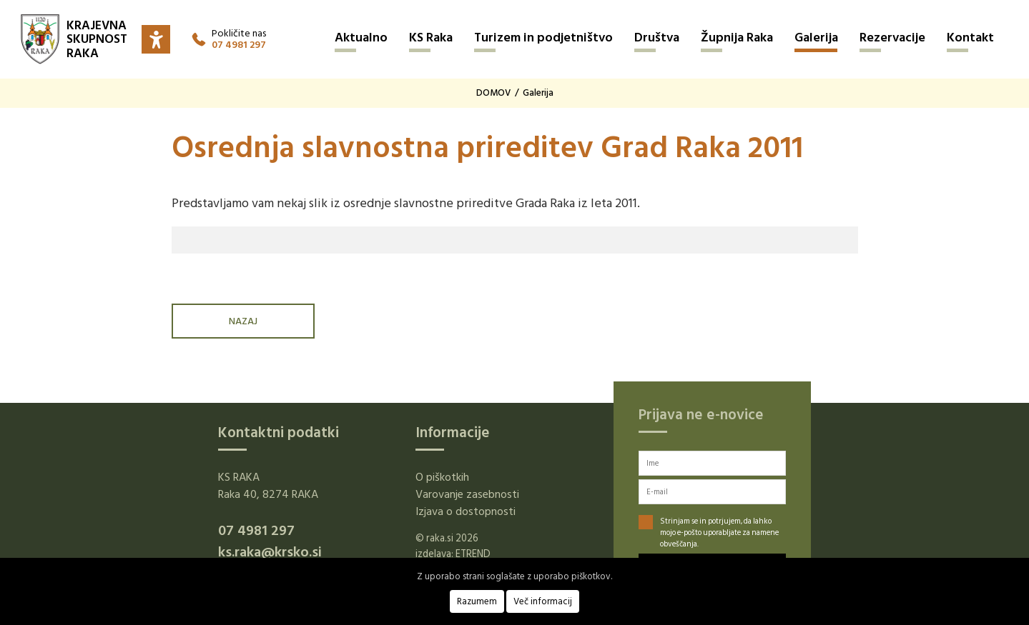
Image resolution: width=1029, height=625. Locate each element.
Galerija (816, 37)
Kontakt (970, 37)
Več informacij (542, 601)
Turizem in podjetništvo (543, 37)
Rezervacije (892, 37)
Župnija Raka (737, 37)
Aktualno (361, 37)
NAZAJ (243, 321)
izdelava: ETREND (453, 554)
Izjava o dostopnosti (465, 511)
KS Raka (431, 37)
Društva (656, 37)
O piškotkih (442, 477)
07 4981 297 (239, 44)
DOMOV (493, 93)
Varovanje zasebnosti (467, 494)
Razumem (477, 601)
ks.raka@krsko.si (270, 552)
